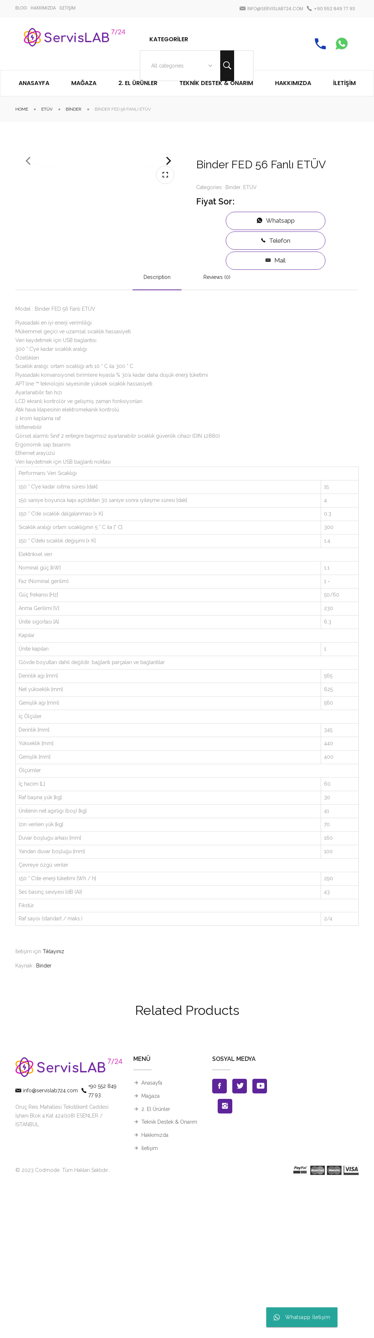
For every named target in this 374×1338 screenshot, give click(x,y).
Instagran (225, 1258)
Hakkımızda (154, 1287)
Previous (28, 245)
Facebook (219, 1238)
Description (157, 429)
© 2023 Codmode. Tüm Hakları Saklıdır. (62, 1322)
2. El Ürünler (155, 1261)
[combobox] (180, 66)
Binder (73, 109)
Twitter (239, 1238)
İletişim (149, 1300)
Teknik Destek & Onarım (169, 1274)
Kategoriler (168, 39)
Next (168, 245)
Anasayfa (151, 1235)
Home (21, 109)
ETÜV (47, 109)
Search (227, 65)
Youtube (259, 1238)
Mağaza (150, 1248)
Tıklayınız (53, 1103)
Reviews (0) (216, 429)
